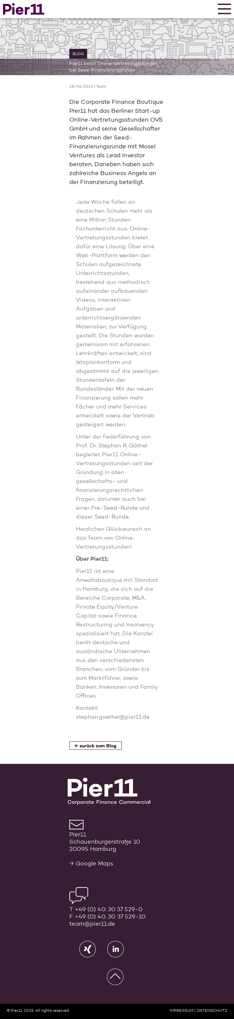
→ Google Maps (91, 864)
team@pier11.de (92, 924)
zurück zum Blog (98, 746)
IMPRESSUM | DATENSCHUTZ (198, 1011)
